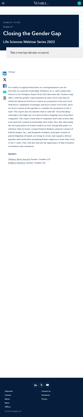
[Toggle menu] (3, 3)
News (7, 403)
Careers (8, 395)
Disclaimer (46, 395)
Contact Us (46, 391)
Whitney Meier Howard (19, 159)
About (7, 399)
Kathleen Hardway (16, 163)
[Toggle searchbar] (79, 3)
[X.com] (41, 385)
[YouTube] (47, 385)
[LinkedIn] (35, 385)
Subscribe (9, 391)
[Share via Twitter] (5, 80)
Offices (7, 407)
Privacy (44, 399)
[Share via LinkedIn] (5, 73)
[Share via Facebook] (5, 86)
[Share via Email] (5, 92)
